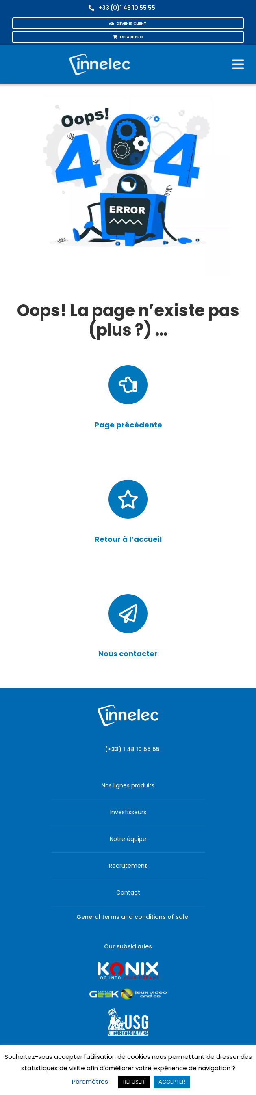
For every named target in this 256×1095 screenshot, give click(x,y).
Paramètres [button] (90, 1081)
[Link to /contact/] (128, 613)
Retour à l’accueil (128, 539)
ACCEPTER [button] (171, 1082)
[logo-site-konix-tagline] (128, 964)
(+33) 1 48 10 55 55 (132, 749)
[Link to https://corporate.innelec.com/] (128, 499)
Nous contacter (128, 654)
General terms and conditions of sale (132, 917)
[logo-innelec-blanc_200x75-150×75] (99, 52)
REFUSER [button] (134, 1082)
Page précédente (128, 425)
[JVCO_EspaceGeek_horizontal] (128, 991)
